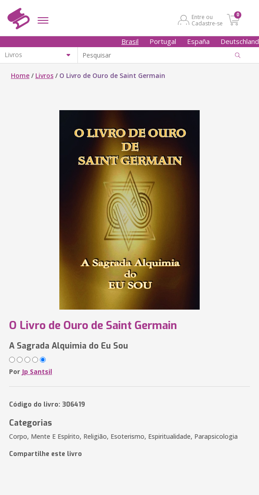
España (198, 41)
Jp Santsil (37, 371)
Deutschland (240, 41)
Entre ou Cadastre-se (207, 20)
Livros (44, 75)
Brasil (130, 41)
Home (20, 75)
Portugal (162, 41)
